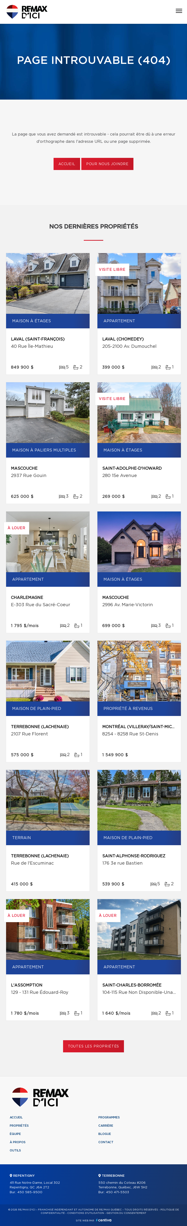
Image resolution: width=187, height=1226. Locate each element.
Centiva (104, 1220)
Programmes (109, 1117)
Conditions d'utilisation (85, 1213)
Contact (105, 1142)
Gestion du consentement (126, 1213)
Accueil (66, 164)
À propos (18, 1142)
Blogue (104, 1133)
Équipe (15, 1133)
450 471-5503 (117, 1192)
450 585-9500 (29, 1192)
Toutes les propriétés (93, 1046)
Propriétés (19, 1125)
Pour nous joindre (107, 164)
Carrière (105, 1125)
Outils (15, 1150)
